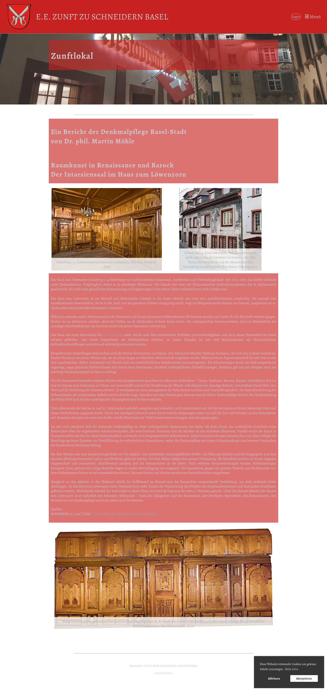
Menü (313, 17)
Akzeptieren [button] (304, 678)
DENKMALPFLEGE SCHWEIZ (136, 514)
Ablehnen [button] (274, 678)
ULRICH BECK (101, 514)
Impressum (136, 665)
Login (296, 16)
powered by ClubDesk (163, 673)
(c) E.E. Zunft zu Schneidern (160, 665)
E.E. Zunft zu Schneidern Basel (102, 16)
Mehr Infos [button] (291, 669)
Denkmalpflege (113, 335)
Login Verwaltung (187, 665)
